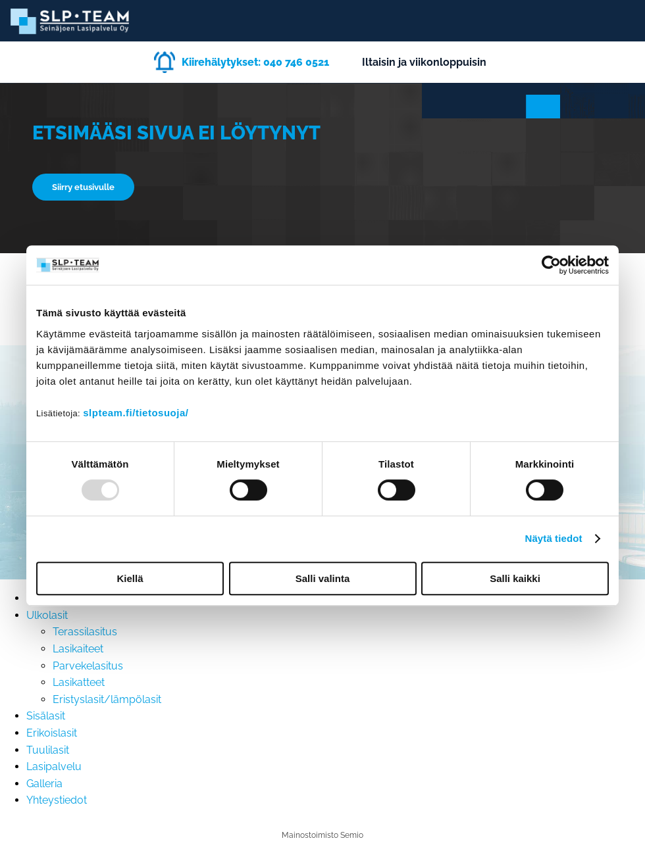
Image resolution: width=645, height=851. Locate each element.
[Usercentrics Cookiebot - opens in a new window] (551, 265)
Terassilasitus (85, 631)
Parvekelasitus (88, 666)
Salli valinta (323, 578)
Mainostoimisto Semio (322, 835)
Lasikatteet (79, 682)
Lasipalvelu (54, 766)
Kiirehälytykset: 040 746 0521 (255, 62)
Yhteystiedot (56, 800)
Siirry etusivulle (83, 187)
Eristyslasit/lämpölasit (107, 699)
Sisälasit (45, 716)
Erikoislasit (51, 733)
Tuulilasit (47, 750)
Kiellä (129, 578)
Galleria (44, 783)
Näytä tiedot (553, 538)
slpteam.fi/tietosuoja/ (135, 412)
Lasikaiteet (78, 649)
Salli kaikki (515, 578)
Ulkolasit (47, 615)
